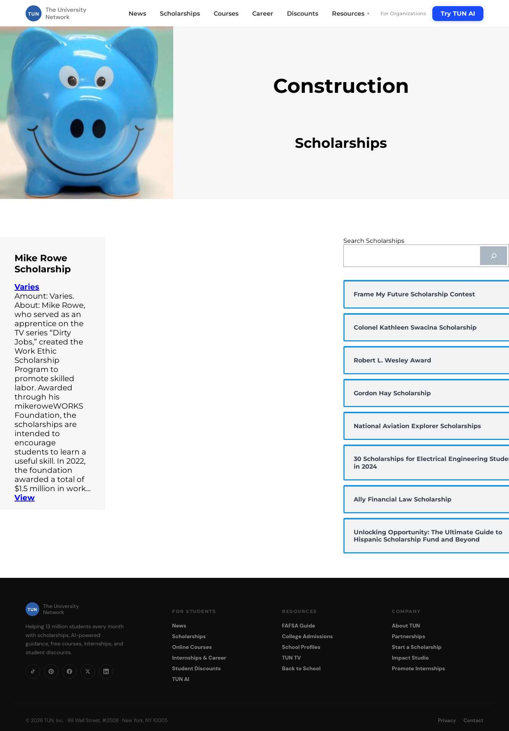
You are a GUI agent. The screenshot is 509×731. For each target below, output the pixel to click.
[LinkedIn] (106, 671)
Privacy (447, 720)
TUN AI (180, 679)
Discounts (302, 13)
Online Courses (192, 647)
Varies (26, 286)
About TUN (406, 625)
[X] (88, 671)
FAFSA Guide (298, 625)
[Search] (493, 255)
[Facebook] (69, 671)
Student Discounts (196, 668)
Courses (226, 13)
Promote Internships (418, 668)
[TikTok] (33, 671)
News (137, 13)
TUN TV (291, 657)
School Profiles (301, 647)
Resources (351, 13)
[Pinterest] (51, 671)
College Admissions (307, 636)
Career (262, 13)
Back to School (301, 668)
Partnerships (408, 636)
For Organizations (403, 13)
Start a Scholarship (416, 647)
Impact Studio (410, 657)
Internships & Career (199, 657)
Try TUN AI (458, 13)
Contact (473, 720)
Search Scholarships (373, 240)
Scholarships (180, 13)
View (24, 497)
